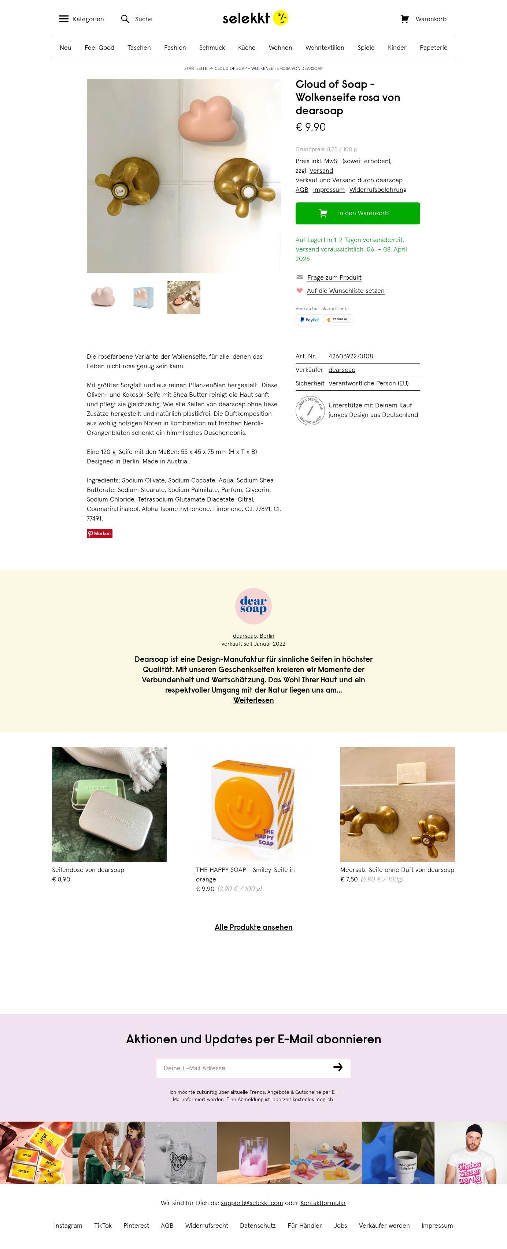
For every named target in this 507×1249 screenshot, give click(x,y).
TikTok (103, 1226)
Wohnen (280, 48)
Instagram (68, 1226)
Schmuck (212, 48)
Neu (65, 48)
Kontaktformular (323, 1203)
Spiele (366, 48)
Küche (247, 48)
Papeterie (434, 48)
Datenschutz (258, 1226)
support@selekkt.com (252, 1203)
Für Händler (305, 1226)
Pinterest (136, 1226)
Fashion (175, 48)
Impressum (437, 1226)
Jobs (340, 1226)
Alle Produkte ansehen (254, 928)
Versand (321, 171)
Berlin (267, 636)
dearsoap (389, 180)
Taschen (139, 48)
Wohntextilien (325, 48)
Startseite (195, 69)
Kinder (397, 48)
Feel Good (99, 48)
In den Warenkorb (363, 213)
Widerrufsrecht (206, 1226)
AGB (167, 1226)
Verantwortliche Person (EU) (368, 383)
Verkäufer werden (384, 1226)
